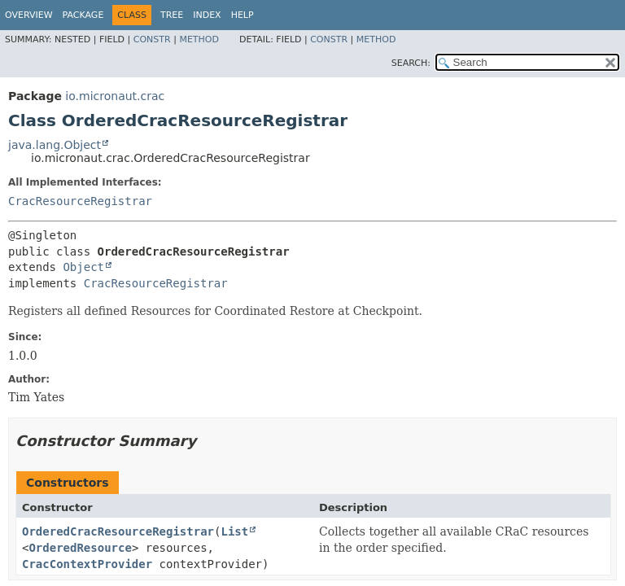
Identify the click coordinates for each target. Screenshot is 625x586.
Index (207, 15)
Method (199, 39)
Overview (29, 15)
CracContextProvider (87, 564)
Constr (152, 39)
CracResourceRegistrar (80, 201)
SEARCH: (411, 63)
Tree (171, 15)
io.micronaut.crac (114, 96)
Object (83, 266)
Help (242, 15)
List (234, 531)
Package (83, 15)
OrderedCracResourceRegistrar (118, 531)
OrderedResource (79, 547)
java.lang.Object (54, 144)
